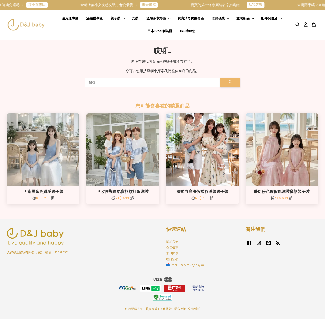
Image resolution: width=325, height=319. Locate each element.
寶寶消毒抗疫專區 (191, 18)
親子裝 (118, 18)
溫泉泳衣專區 (158, 18)
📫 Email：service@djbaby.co (185, 265)
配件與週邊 (271, 18)
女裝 (135, 18)
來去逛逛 (153, 5)
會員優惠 (172, 248)
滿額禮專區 (94, 18)
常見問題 (172, 254)
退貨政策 (151, 309)
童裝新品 (245, 18)
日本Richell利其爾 (159, 31)
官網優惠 (221, 18)
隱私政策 (180, 309)
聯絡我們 (172, 260)
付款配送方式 (134, 309)
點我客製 (259, 5)
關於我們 (172, 242)
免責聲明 (194, 309)
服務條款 (166, 309)
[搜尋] (152, 82)
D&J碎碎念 (187, 31)
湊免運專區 (41, 5)
